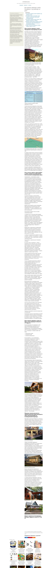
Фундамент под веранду (30, 531)
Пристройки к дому (35, 531)
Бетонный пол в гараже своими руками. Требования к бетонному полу (16, 25)
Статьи (29, 5)
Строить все (26, 2)
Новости (25, 5)
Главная (21, 5)
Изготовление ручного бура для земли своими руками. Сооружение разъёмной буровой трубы (16, 31)
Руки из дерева (30, 532)
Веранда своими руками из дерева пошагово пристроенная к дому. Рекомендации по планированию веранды (34, 22)
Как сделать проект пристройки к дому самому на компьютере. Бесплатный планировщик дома (33, 17)
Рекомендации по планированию (36, 532)
